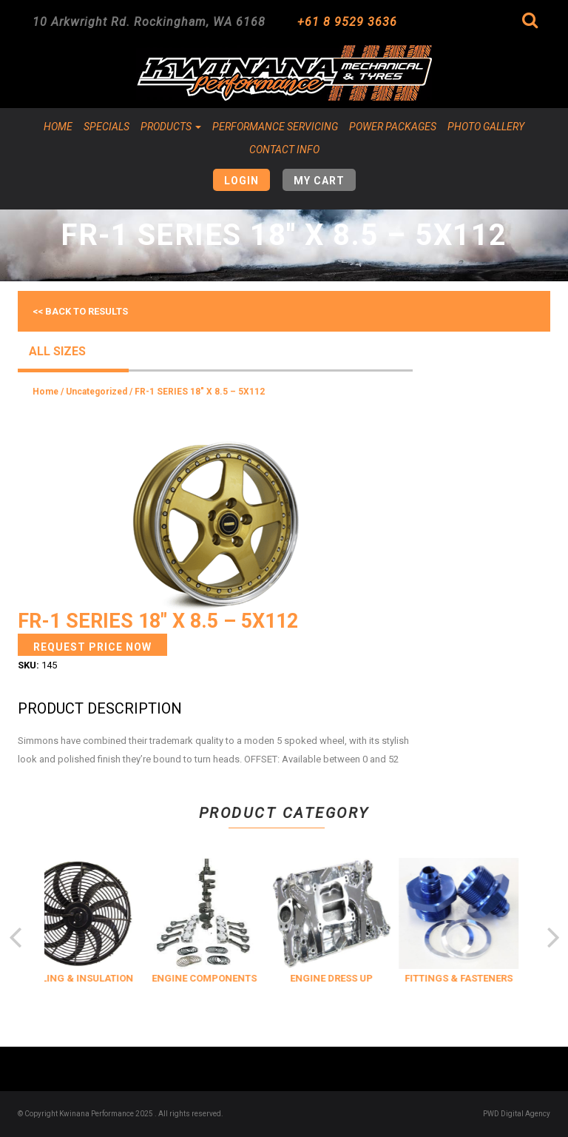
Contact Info (284, 149)
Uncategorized (96, 391)
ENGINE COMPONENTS (214, 978)
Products (171, 127)
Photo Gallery (485, 127)
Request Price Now (92, 647)
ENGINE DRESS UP (341, 978)
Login (241, 181)
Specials (106, 127)
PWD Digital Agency (516, 1114)
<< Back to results (80, 311)
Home (58, 127)
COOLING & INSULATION (87, 978)
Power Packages (392, 127)
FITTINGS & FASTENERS (469, 978)
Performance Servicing (275, 127)
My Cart (319, 181)
